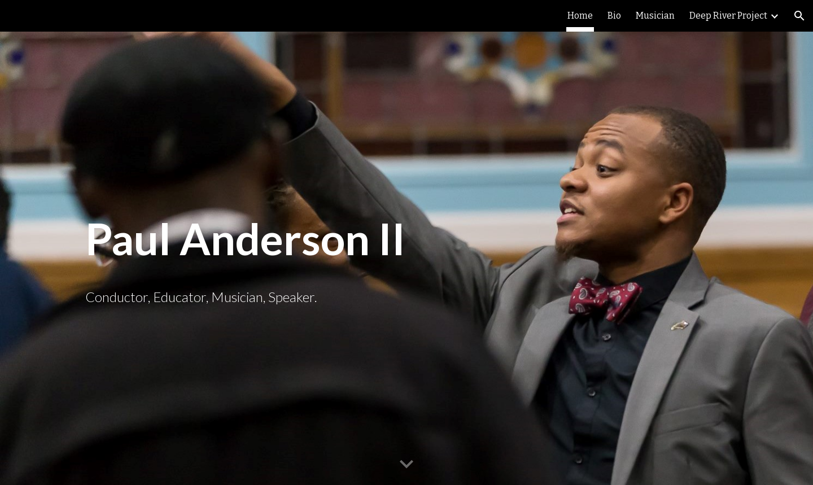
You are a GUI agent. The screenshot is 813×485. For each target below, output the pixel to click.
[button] (799, 15)
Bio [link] (614, 15)
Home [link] (580, 15)
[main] (406, 239)
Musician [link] (655, 15)
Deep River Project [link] (728, 15)
